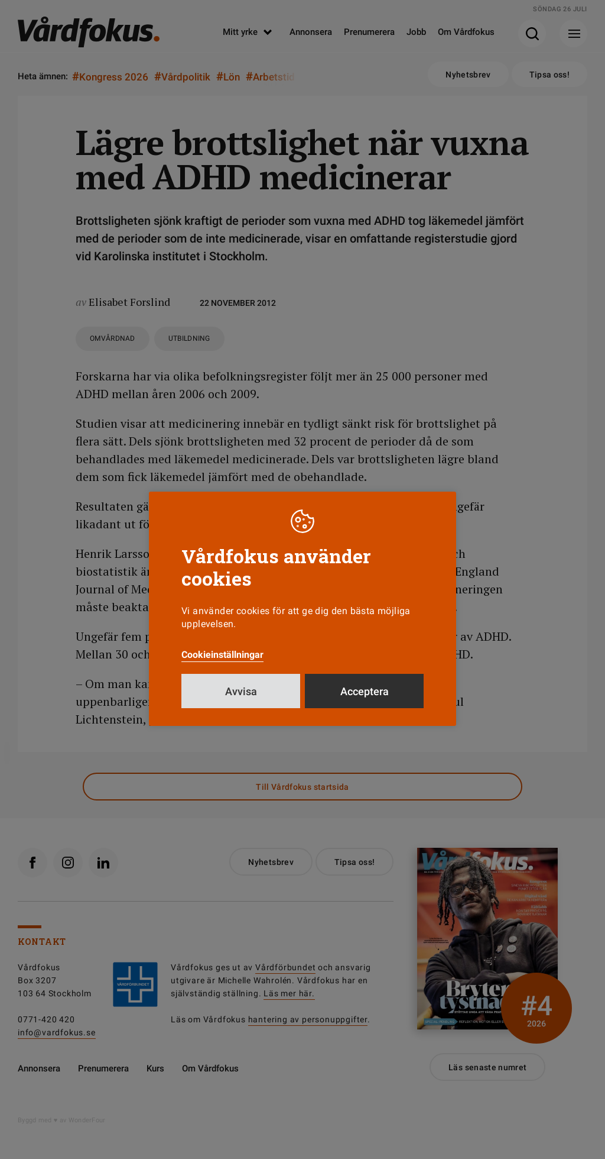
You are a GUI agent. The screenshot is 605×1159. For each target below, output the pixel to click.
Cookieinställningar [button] (222, 654)
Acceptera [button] (364, 691)
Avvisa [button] (241, 691)
